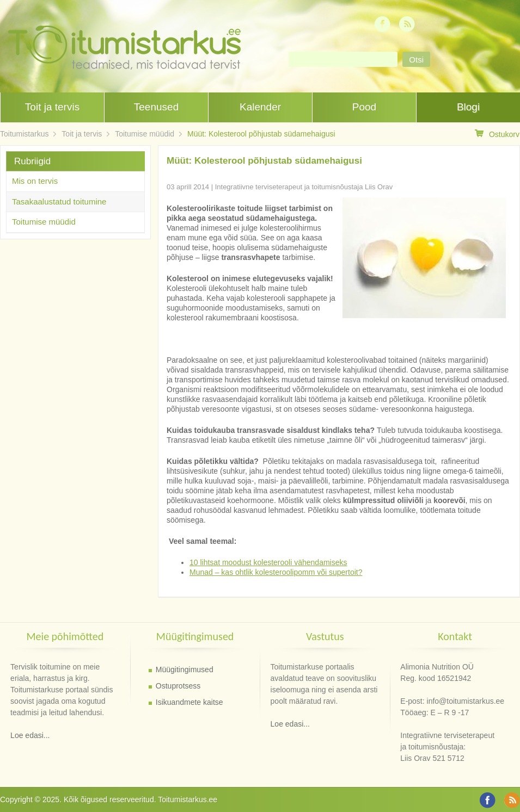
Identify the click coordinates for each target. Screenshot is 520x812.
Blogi (468, 107)
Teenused (156, 107)
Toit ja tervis (52, 107)
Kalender (260, 107)
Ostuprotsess (178, 685)
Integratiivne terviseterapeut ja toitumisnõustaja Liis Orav (304, 187)
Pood (364, 107)
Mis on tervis (35, 180)
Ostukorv (497, 134)
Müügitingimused (184, 669)
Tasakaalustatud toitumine (59, 201)
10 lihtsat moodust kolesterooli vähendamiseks (268, 562)
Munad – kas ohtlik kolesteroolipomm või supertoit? (276, 572)
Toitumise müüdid (144, 133)
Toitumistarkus (24, 133)
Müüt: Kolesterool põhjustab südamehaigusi (261, 133)
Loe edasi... (30, 735)
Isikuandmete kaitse (189, 702)
